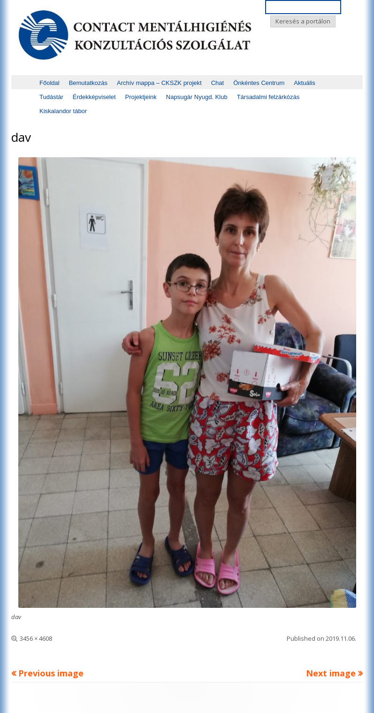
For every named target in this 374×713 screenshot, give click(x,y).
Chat (217, 82)
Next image (331, 673)
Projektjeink (141, 96)
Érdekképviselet (94, 96)
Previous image (51, 673)
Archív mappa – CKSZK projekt (159, 82)
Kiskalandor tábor (63, 111)
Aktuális (304, 82)
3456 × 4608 (36, 638)
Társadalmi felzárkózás (268, 96)
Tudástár (51, 96)
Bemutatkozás (88, 82)
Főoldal (49, 82)
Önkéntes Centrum (258, 82)
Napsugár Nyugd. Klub (197, 96)
